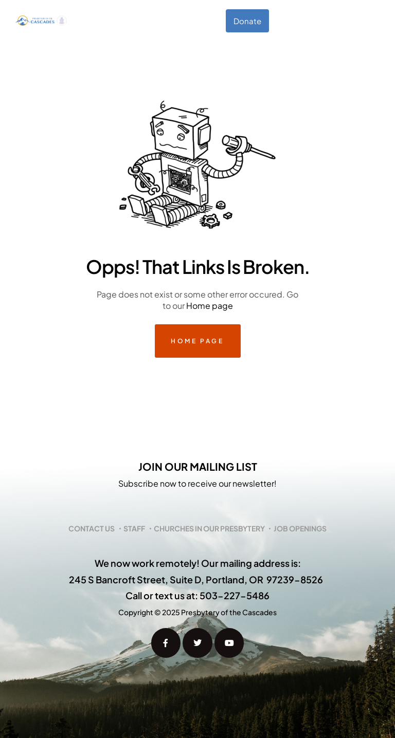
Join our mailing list (197, 466)
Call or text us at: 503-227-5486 (197, 595)
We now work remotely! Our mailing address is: (198, 563)
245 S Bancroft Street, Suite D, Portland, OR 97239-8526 (196, 579)
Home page (209, 305)
